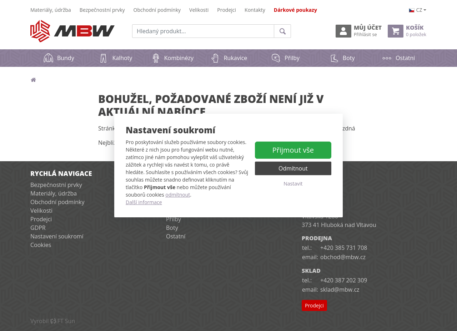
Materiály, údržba (50, 9)
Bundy (58, 58)
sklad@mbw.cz (339, 289)
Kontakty (255, 9)
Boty (342, 58)
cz (415, 9)
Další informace (144, 202)
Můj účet (359, 31)
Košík (407, 31)
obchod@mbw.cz (343, 257)
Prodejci (226, 9)
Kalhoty (115, 58)
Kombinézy (172, 58)
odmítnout (177, 194)
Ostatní (398, 58)
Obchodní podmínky (157, 9)
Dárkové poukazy (295, 9)
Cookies (40, 245)
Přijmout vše (293, 150)
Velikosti (199, 9)
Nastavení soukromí (57, 236)
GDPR (38, 228)
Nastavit (292, 183)
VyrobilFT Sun (52, 321)
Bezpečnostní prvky (102, 9)
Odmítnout (293, 168)
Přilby (285, 58)
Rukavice (228, 58)
